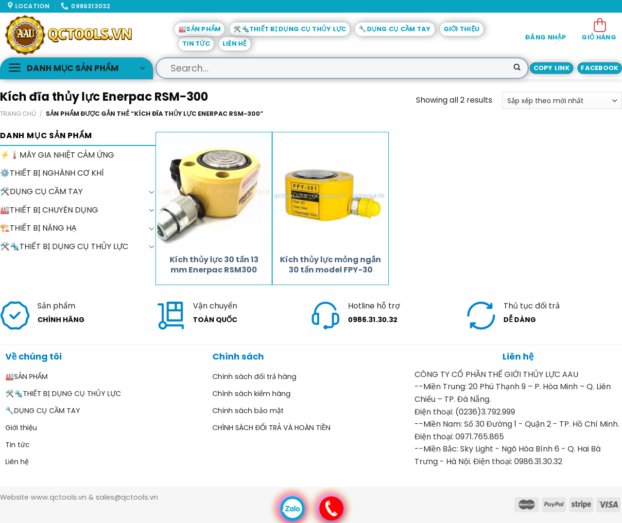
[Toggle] (152, 192)
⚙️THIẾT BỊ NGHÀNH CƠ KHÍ (52, 173)
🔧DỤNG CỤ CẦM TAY (395, 29)
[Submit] (517, 68)
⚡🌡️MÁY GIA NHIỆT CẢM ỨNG (57, 155)
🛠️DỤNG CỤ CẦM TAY (41, 191)
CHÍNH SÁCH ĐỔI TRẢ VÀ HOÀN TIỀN (271, 428)
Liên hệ (235, 43)
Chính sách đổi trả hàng (254, 376)
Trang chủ (18, 113)
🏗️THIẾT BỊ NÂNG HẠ (38, 228)
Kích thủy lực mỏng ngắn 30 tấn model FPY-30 (330, 265)
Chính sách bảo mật (248, 410)
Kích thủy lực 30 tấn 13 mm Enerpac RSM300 (214, 265)
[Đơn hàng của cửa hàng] (562, 100)
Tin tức (196, 43)
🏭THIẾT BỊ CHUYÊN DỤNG (49, 210)
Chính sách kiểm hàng (251, 393)
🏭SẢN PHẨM (199, 29)
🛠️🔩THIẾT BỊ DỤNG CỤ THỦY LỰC (289, 29)
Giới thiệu (462, 29)
